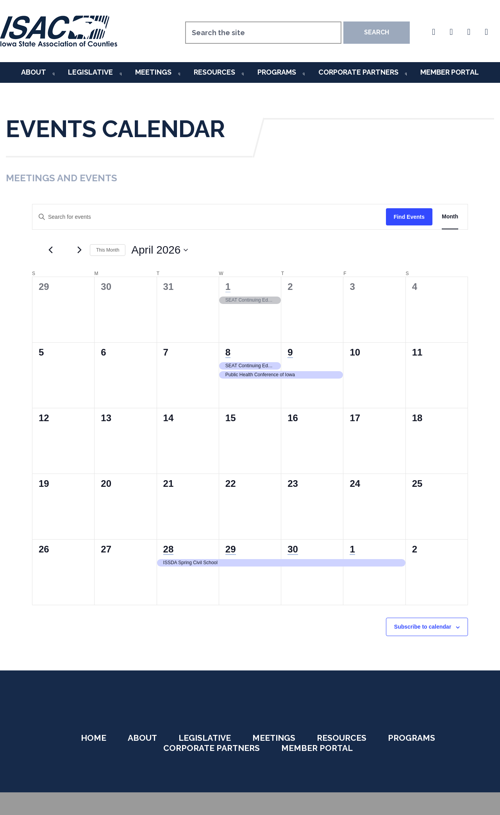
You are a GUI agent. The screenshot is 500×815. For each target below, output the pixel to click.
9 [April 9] (290, 352)
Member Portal (449, 72)
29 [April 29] (230, 549)
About (33, 72)
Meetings (153, 72)
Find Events (409, 217)
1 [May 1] (352, 549)
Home (93, 738)
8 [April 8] (227, 352)
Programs (276, 72)
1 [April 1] (227, 286)
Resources (214, 72)
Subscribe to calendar (422, 627)
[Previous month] (50, 250)
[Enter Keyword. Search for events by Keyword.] (209, 217)
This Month (107, 250)
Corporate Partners (358, 72)
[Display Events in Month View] (450, 216)
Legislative (90, 72)
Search (376, 32)
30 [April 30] (293, 549)
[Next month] (79, 250)
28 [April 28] (168, 549)
